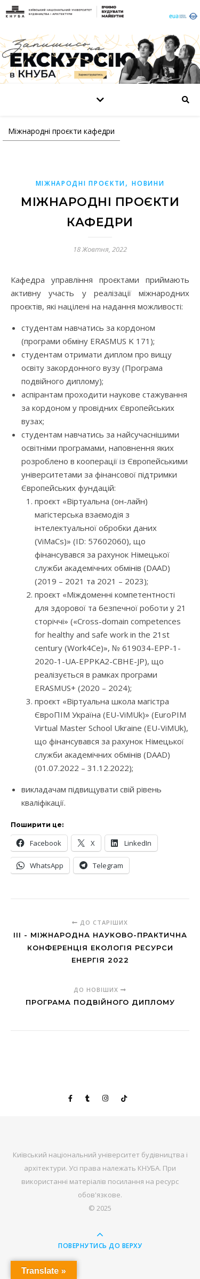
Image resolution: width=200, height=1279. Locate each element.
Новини (148, 183)
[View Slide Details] (100, 59)
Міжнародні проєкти (81, 183)
